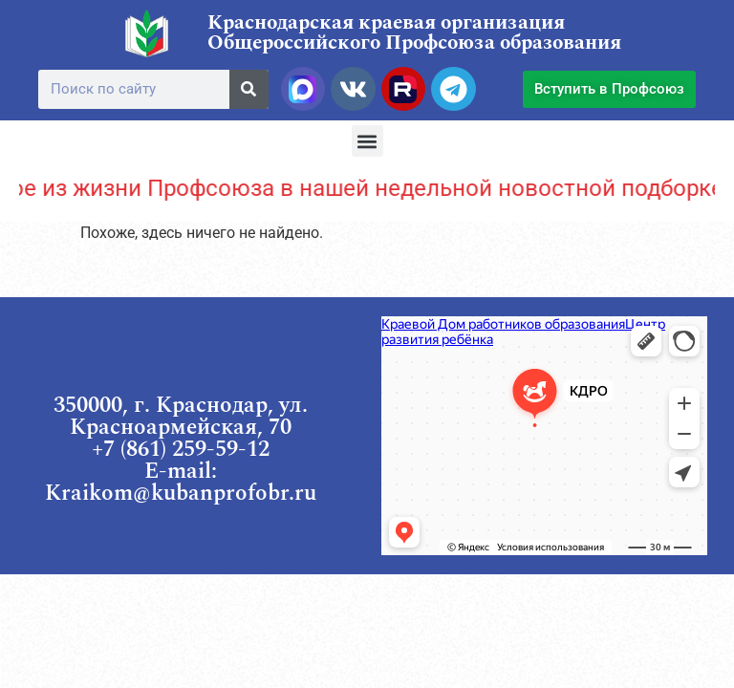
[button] (367, 141)
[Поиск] (249, 89)
